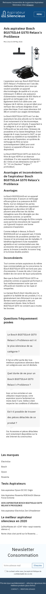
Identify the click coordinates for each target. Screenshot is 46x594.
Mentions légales (27, 589)
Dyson (4, 472)
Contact (14, 589)
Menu (39, 14)
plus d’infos (30, 585)
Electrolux (5, 461)
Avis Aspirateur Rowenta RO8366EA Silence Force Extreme (20, 496)
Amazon (29, 5)
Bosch (4, 466)
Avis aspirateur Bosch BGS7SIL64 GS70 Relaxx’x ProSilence (21, 504)
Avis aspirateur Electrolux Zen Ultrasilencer (20, 510)
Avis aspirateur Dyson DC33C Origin (17, 490)
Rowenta (5, 477)
